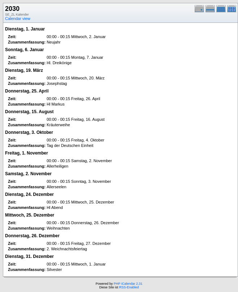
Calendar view (17, 18)
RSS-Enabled (129, 287)
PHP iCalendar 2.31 (128, 283)
